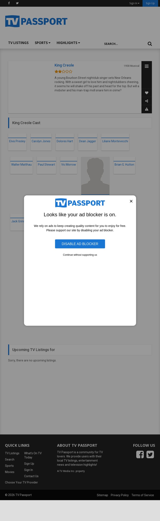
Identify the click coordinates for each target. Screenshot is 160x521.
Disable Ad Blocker (80, 244)
